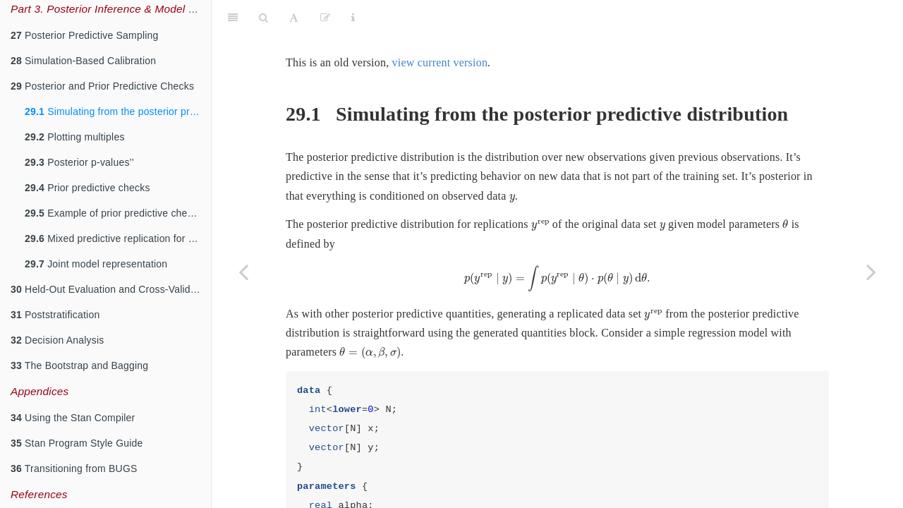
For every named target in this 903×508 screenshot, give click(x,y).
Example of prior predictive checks (113, 213)
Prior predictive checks (87, 187)
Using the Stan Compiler (73, 417)
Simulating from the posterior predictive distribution (118, 111)
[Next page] (871, 271)
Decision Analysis (57, 340)
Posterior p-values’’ (79, 162)
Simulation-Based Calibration (83, 60)
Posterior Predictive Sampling (85, 35)
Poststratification (55, 314)
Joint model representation (96, 264)
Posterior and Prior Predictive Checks (102, 86)
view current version (440, 27)
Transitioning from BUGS (74, 468)
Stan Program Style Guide (77, 443)
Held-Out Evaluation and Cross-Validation (111, 289)
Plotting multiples (75, 137)
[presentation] (512, 163)
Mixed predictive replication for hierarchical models (118, 238)
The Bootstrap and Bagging (79, 365)
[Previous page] (243, 271)
